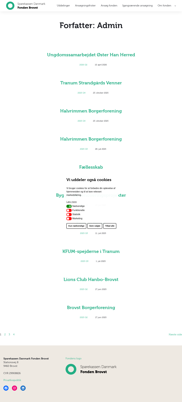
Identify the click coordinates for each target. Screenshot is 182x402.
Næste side (175, 334)
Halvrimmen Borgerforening (91, 111)
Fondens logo (73, 358)
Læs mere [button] (71, 202)
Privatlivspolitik (12, 380)
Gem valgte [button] (94, 226)
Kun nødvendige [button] (76, 226)
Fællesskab (91, 167)
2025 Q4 (81, 93)
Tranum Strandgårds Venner (91, 83)
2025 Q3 (84, 149)
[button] (69, 206)
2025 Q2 (84, 289)
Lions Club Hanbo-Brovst (91, 279)
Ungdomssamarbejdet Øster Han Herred (91, 54)
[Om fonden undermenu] (175, 6)
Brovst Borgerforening (91, 307)
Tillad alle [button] (109, 226)
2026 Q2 (83, 65)
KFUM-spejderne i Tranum (91, 251)
